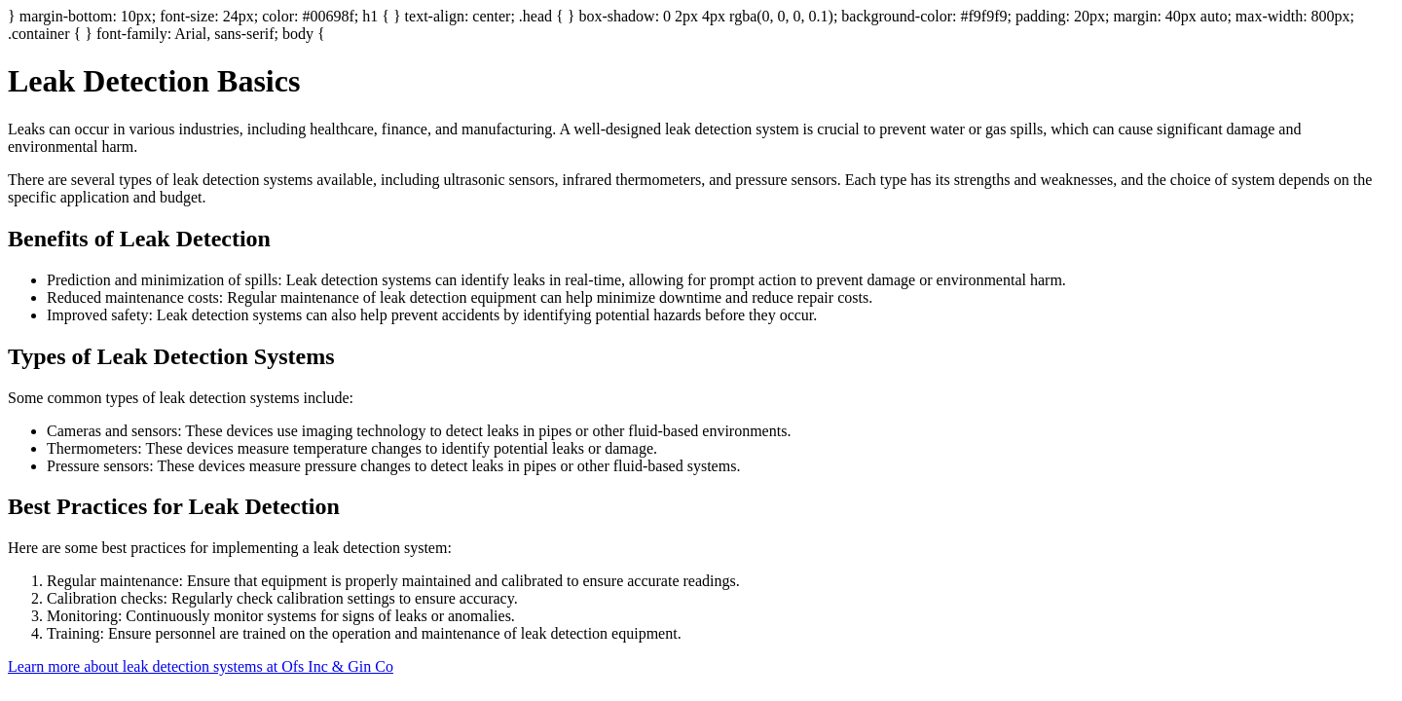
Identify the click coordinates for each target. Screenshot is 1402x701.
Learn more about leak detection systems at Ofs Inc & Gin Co (200, 666)
